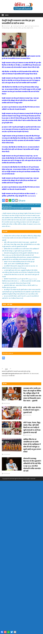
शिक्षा (25, 28)
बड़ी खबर (16, 28)
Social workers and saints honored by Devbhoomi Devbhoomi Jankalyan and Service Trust (21, 205)
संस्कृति (28, 28)
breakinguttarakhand (18, 26)
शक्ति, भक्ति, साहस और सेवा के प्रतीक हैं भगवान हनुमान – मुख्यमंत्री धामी (20, 242)
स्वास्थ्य (31, 28)
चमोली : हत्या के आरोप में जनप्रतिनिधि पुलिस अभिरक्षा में (16, 264)
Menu (7, 15)
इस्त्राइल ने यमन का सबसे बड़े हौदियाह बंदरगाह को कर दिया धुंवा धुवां (19, 261)
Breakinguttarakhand (33, 26)
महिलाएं (19, 28)
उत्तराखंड (4, 28)
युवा (22, 28)
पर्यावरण (11, 28)
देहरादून (7, 28)
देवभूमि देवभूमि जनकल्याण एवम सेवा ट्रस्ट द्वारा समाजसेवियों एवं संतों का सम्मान (16, 208)
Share (21, 200)
